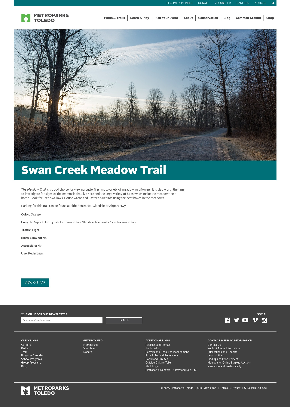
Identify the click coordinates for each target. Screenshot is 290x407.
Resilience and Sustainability (224, 366)
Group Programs (31, 363)
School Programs (31, 359)
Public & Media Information (224, 348)
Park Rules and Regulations (162, 356)
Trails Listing (152, 348)
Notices (260, 3)
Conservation (208, 18)
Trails (24, 352)
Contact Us (214, 345)
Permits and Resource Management (167, 352)
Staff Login (152, 366)
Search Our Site (255, 388)
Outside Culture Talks (158, 363)
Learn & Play (139, 18)
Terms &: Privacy (230, 388)
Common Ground (248, 18)
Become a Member (179, 3)
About (188, 18)
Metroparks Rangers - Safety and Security (170, 370)
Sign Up (124, 320)
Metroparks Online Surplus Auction (229, 363)
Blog (227, 18)
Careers (243, 3)
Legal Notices (216, 356)
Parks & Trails (114, 18)
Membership (91, 345)
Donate (203, 3)
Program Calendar (32, 356)
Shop (270, 18)
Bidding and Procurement (223, 359)
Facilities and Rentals (157, 345)
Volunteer (223, 3)
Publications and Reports (222, 352)
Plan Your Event (166, 18)
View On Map (35, 282)
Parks (24, 348)
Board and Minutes (156, 359)
